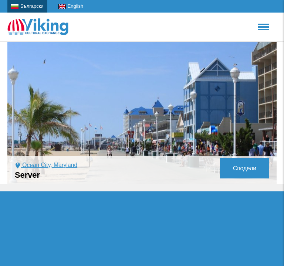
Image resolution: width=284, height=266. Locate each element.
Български (27, 6)
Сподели (244, 168)
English (71, 6)
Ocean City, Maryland (46, 165)
